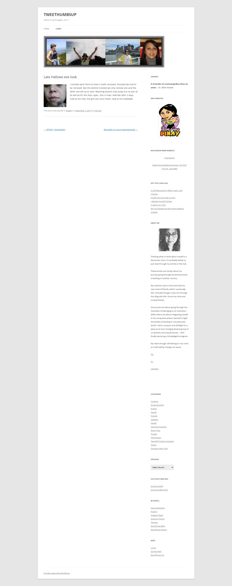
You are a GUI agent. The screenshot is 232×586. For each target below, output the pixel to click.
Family (154, 412)
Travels (154, 434)
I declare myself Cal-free (161, 201)
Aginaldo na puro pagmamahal (121, 129)
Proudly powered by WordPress (57, 573)
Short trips (155, 430)
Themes (154, 522)
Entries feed (156, 551)
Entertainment (157, 405)
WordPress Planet (159, 529)
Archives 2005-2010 (159, 490)
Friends (154, 416)
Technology (156, 437)
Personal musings (159, 426)
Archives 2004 (157, 486)
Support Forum (158, 518)
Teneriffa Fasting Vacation (162, 441)
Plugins (154, 511)
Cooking (154, 401)
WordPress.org (157, 555)
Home (46, 28)
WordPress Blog (158, 526)
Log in (153, 547)
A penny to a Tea (158, 205)
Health (69, 110)
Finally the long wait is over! (163, 197)
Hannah (97, 110)
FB (152, 354)
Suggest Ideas (157, 515)
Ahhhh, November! (55, 129)
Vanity (153, 445)
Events (154, 408)
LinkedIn (155, 368)
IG (152, 361)
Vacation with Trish (159, 448)
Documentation (158, 508)
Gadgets (154, 419)
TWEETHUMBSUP (60, 14)
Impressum (169, 157)
